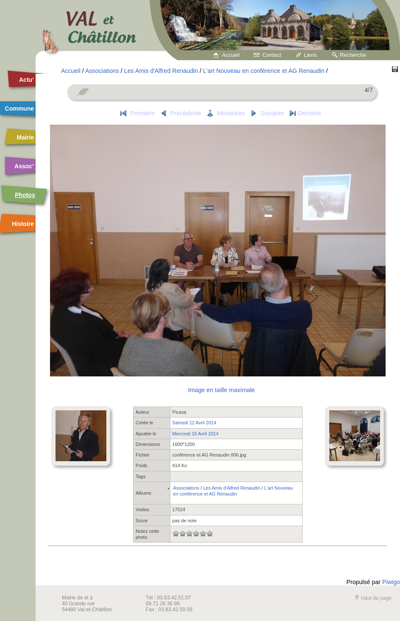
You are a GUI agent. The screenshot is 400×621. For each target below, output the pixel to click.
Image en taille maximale (221, 390)
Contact (271, 55)
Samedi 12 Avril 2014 (194, 422)
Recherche (353, 55)
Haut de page (373, 598)
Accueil (230, 55)
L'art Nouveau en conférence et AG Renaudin (264, 70)
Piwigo (391, 582)
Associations (102, 70)
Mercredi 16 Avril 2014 (195, 433)
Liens (310, 55)
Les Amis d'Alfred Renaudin (161, 70)
